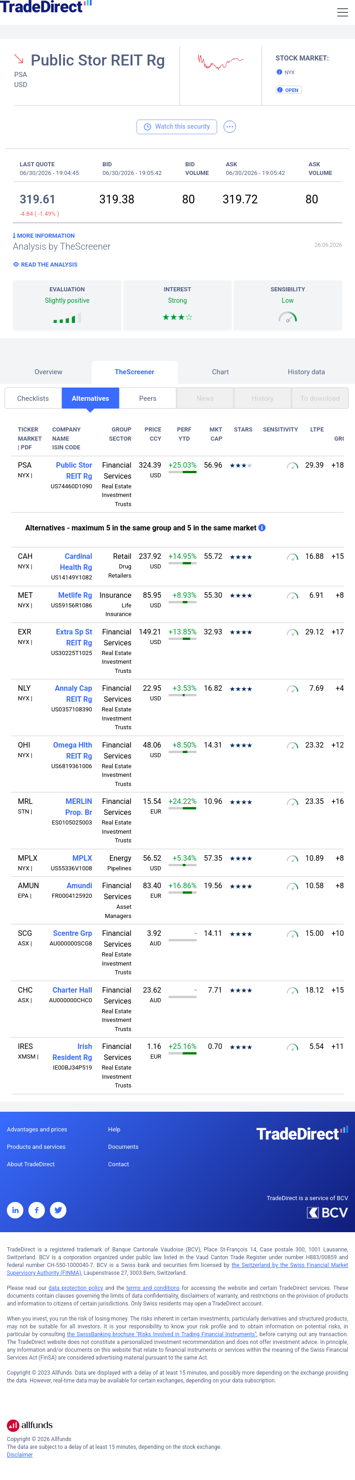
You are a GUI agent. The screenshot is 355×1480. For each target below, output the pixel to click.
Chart (220, 372)
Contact (118, 1164)
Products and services (36, 1146)
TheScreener (134, 372)
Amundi (80, 885)
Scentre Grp (72, 933)
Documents (123, 1146)
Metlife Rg (75, 595)
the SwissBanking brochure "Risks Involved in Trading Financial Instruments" (162, 1334)
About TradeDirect (31, 1164)
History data (306, 372)
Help (114, 1129)
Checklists (33, 398)
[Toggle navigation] (342, 12)
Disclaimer (20, 1455)
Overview (48, 372)
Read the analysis (49, 264)
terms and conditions (153, 1288)
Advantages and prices (37, 1129)
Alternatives (90, 398)
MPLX (82, 858)
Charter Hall (72, 990)
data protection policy (76, 1288)
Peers (148, 398)
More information (44, 235)
